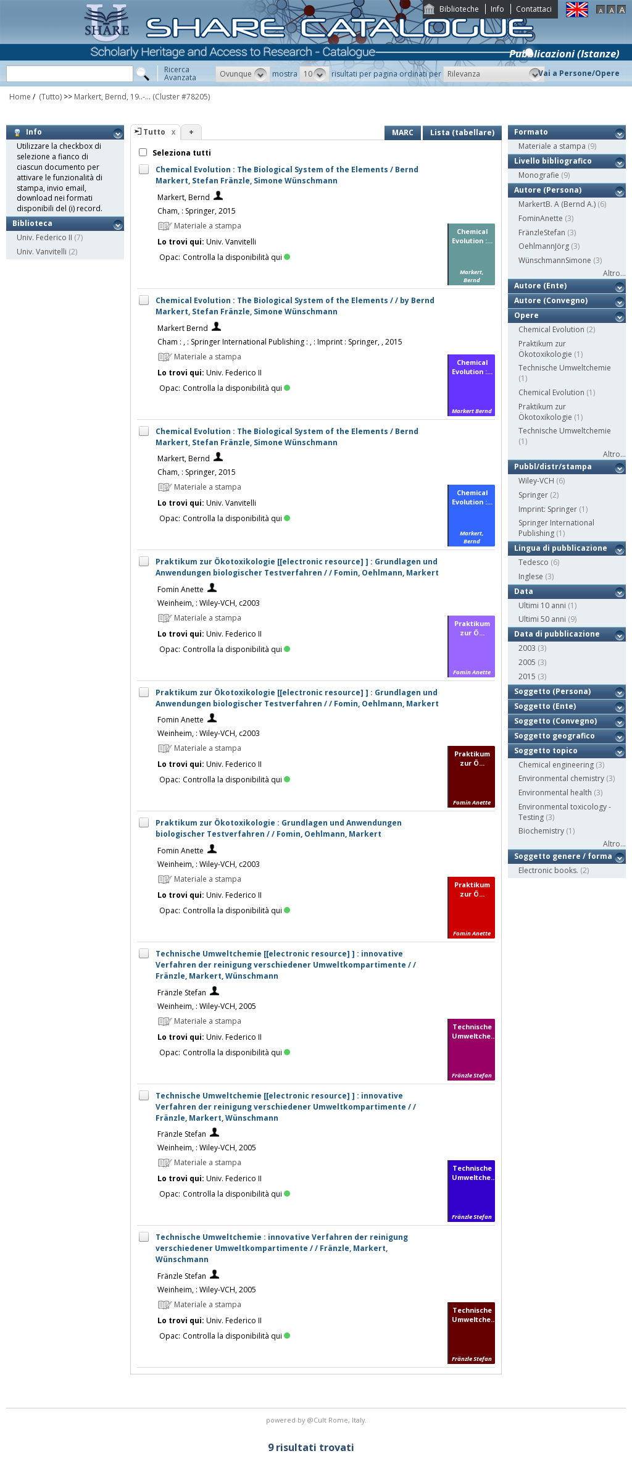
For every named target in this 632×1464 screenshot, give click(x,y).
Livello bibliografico (553, 161)
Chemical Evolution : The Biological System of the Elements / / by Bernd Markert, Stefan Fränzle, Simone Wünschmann (295, 306)
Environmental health (555, 792)
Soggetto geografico (554, 735)
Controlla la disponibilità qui (236, 257)
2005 (527, 662)
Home (20, 96)
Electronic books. (548, 870)
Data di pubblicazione (557, 634)
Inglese (530, 576)
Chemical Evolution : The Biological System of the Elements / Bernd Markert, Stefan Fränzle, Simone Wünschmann (287, 175)
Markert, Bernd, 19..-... (112, 96)
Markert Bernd (182, 328)
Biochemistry (541, 831)
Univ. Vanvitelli (42, 251)
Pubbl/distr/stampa (553, 466)
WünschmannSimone (554, 260)
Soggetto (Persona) (552, 691)
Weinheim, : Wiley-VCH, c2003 (208, 603)
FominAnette (540, 218)
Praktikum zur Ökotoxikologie (545, 348)
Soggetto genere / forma (563, 856)
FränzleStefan (541, 232)
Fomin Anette (180, 589)
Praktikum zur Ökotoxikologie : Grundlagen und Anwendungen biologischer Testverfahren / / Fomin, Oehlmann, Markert (279, 828)
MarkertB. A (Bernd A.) (557, 204)
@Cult (317, 1419)
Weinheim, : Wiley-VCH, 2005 (206, 1006)
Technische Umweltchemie (564, 367)
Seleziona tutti (181, 153)
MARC (403, 132)
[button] (242, 74)
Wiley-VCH (536, 480)
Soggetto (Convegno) (555, 721)
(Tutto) (49, 96)
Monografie (538, 175)
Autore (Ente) (540, 285)
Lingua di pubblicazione (560, 548)
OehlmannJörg (543, 246)
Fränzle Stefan (181, 992)
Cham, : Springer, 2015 (196, 211)
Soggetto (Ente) (545, 706)
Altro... (614, 273)
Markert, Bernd (183, 197)
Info (497, 9)
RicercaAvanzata (180, 73)
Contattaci (534, 9)
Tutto (154, 132)
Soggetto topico (546, 750)
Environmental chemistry (561, 778)
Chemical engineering (556, 764)
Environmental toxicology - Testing (564, 811)
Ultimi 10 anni (542, 605)
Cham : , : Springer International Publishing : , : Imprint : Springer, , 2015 (279, 342)
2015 (527, 676)
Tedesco (533, 562)
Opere (526, 315)
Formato (531, 132)
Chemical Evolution (551, 329)
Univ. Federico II (44, 237)
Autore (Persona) (547, 190)
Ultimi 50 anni (542, 619)
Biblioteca (32, 223)
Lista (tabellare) (462, 132)
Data (523, 591)
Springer (533, 495)
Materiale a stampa (552, 146)
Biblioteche (459, 9)
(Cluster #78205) (181, 96)
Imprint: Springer (547, 509)
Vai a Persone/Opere (579, 73)
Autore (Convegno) (551, 300)
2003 (527, 648)
